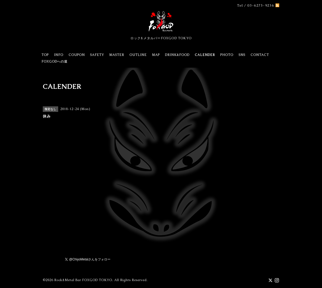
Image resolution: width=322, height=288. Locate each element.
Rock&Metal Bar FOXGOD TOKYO (83, 280)
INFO (58, 55)
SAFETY (97, 55)
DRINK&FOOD (177, 55)
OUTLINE (138, 55)
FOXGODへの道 (54, 61)
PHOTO (226, 55)
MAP (156, 55)
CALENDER (205, 55)
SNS (242, 55)
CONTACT (260, 55)
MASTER (116, 55)
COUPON (77, 55)
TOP (45, 55)
